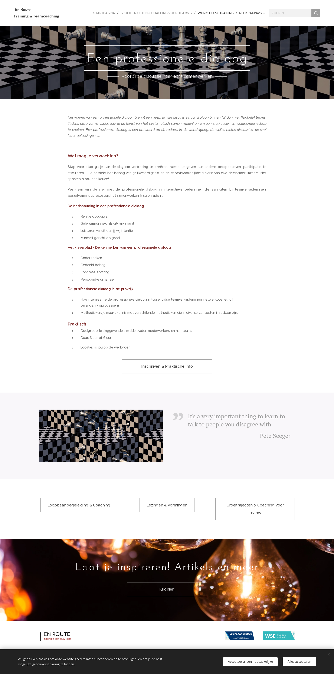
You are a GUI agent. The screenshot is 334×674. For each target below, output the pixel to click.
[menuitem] (105, 13)
